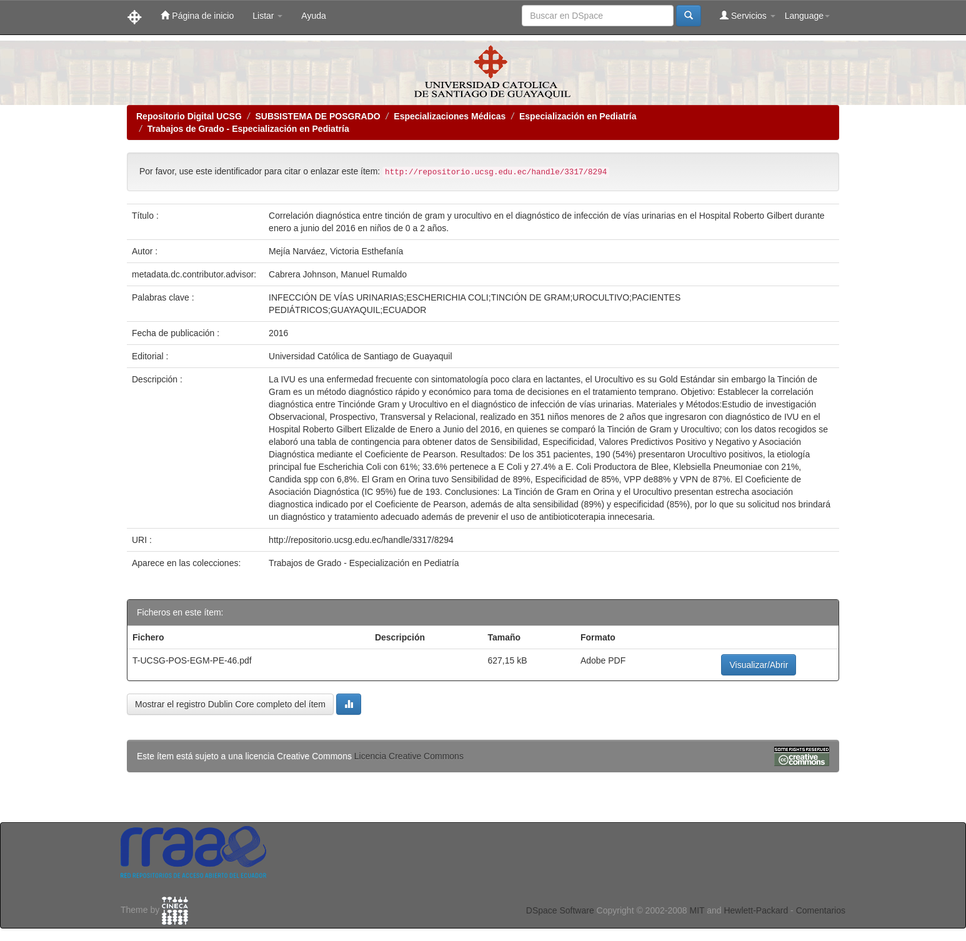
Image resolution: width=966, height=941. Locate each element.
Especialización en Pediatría (578, 116)
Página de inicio (197, 15)
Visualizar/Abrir (758, 665)
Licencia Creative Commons (409, 756)
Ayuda (313, 16)
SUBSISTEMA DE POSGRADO (317, 116)
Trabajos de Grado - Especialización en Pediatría (248, 129)
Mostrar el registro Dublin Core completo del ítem (230, 704)
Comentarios (820, 910)
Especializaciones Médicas (449, 116)
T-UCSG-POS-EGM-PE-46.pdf (192, 660)
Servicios (747, 15)
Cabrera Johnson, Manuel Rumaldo (338, 274)
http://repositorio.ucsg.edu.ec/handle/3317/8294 (361, 540)
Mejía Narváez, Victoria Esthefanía (336, 251)
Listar (267, 16)
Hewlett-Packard (756, 910)
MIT (696, 910)
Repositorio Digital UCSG (189, 116)
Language (807, 16)
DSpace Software (560, 910)
